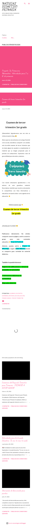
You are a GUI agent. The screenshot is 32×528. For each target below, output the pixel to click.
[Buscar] (25, 3)
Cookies (4, 37)
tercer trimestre (17, 298)
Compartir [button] (5, 84)
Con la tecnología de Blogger (16, 523)
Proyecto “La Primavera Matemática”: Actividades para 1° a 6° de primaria (15, 73)
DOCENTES (19, 293)
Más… (12, 37)
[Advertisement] (12, 25)
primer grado (6, 298)
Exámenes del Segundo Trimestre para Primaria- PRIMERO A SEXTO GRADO (14, 385)
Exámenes (5, 295)
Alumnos (12, 293)
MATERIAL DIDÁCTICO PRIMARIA (9, 6)
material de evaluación (17, 295)
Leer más (5, 408)
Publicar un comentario (19, 84)
